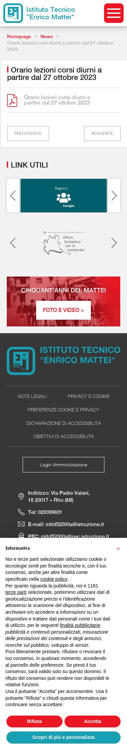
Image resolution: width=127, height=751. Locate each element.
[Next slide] (114, 195)
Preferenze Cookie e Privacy (63, 409)
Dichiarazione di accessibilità (63, 423)
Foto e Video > (63, 310)
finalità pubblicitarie (80, 625)
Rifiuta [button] (34, 721)
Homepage (19, 36)
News (47, 36)
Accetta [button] (92, 721)
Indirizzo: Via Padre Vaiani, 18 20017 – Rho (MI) (59, 496)
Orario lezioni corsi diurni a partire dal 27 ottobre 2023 (57, 100)
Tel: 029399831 (45, 512)
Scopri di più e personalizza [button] (63, 737)
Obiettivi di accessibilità (63, 436)
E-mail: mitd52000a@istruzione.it (66, 524)
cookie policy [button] (54, 579)
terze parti (15, 592)
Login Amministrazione (63, 464)
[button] (118, 548)
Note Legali (32, 396)
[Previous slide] (13, 195)
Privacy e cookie (88, 396)
